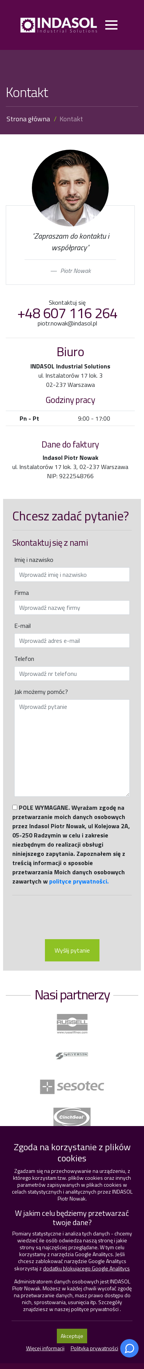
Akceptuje (72, 1336)
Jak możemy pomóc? (41, 691)
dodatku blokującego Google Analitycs (86, 1268)
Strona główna (28, 119)
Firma (21, 592)
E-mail (22, 625)
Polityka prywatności (94, 1348)
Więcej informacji (45, 1348)
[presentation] (72, 918)
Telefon (24, 658)
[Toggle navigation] (111, 25)
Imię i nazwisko (33, 559)
